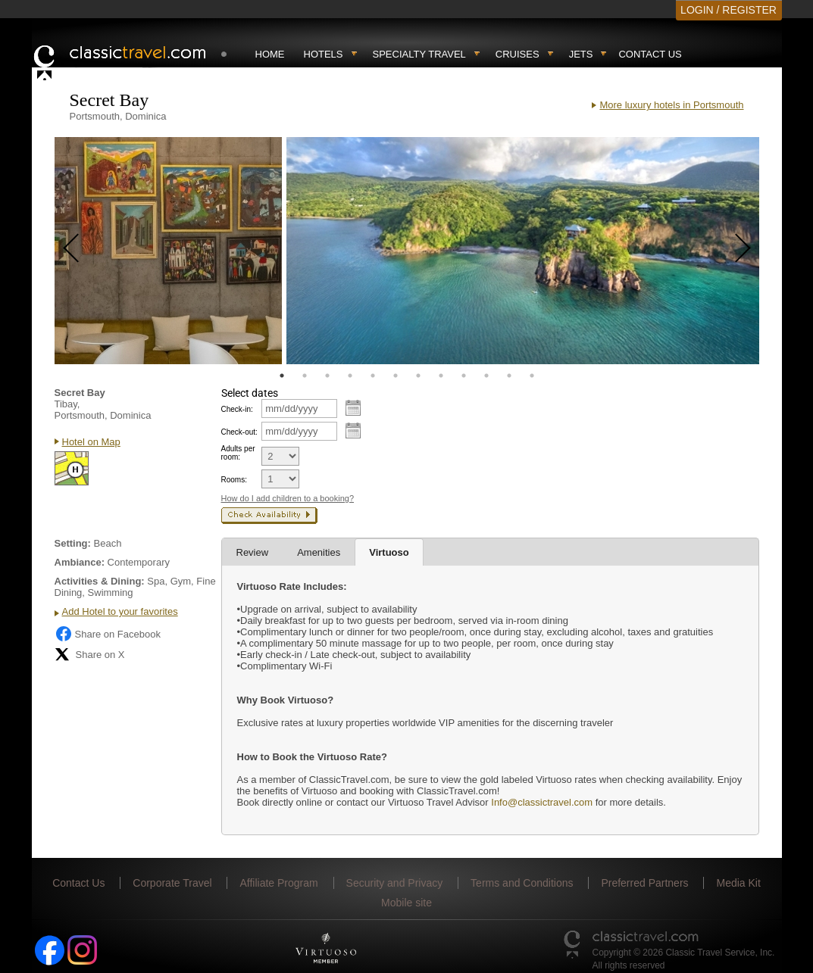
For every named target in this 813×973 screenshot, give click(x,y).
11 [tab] (509, 375)
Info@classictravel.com (542, 802)
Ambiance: (80, 562)
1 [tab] (281, 375)
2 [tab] (304, 375)
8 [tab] (441, 375)
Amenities (318, 552)
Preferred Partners (644, 883)
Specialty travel (419, 54)
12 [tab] (531, 375)
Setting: (73, 543)
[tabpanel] (168, 250)
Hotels (323, 54)
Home (270, 54)
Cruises (517, 54)
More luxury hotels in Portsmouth (671, 105)
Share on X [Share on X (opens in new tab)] (90, 654)
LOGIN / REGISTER (728, 10)
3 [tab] (327, 375)
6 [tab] (395, 375)
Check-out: (239, 432)
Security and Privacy (394, 883)
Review (252, 552)
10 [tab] (486, 375)
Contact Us (649, 54)
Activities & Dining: (100, 581)
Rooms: (234, 480)
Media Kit (738, 883)
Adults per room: (238, 452)
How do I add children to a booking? (288, 498)
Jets (581, 54)
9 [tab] (463, 375)
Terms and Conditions (522, 883)
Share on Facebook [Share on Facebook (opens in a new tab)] (108, 634)
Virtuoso (389, 552)
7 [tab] (418, 375)
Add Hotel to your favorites (120, 611)
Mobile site (406, 903)
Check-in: (237, 409)
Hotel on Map (91, 442)
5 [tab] (372, 375)
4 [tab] (350, 375)
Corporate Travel (172, 883)
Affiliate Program (278, 883)
